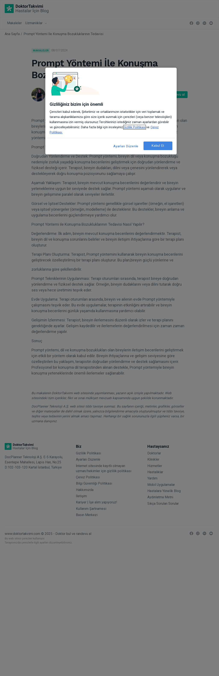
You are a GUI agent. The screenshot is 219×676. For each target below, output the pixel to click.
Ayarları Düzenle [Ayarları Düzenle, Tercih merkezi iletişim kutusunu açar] (125, 146)
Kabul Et (158, 146)
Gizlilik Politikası (134, 127)
